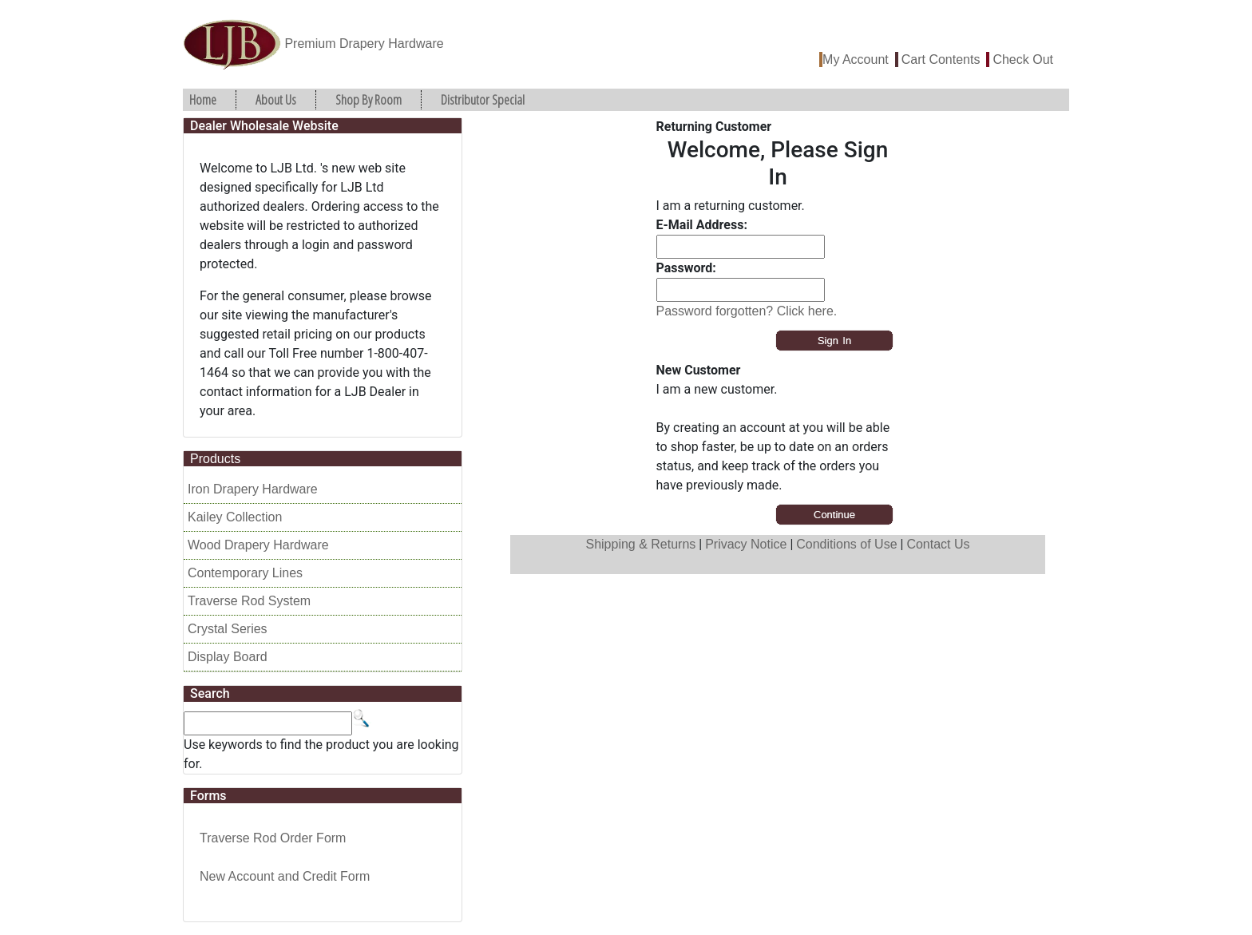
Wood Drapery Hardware (258, 545)
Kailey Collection (235, 517)
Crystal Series (227, 629)
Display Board (227, 657)
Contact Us (937, 544)
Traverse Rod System (249, 601)
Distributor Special (483, 99)
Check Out (1022, 59)
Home (202, 99)
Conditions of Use (846, 544)
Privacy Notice (745, 544)
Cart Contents (941, 59)
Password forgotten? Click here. (747, 311)
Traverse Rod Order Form (273, 838)
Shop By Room (368, 99)
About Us (276, 99)
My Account (855, 59)
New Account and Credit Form (285, 876)
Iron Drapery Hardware (253, 489)
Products (215, 459)
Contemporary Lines (245, 573)
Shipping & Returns (640, 544)
